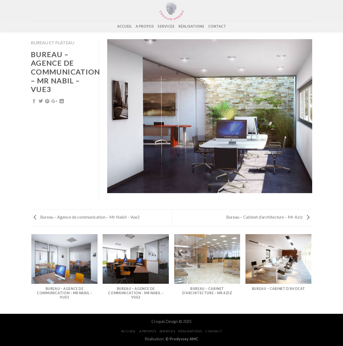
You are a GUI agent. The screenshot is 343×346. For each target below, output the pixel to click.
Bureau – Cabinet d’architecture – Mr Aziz (268, 216)
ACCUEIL (124, 26)
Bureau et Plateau (52, 42)
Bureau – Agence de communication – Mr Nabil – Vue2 (86, 216)
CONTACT (217, 26)
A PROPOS (145, 26)
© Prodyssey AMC (181, 339)
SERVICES (166, 26)
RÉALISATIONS (191, 26)
